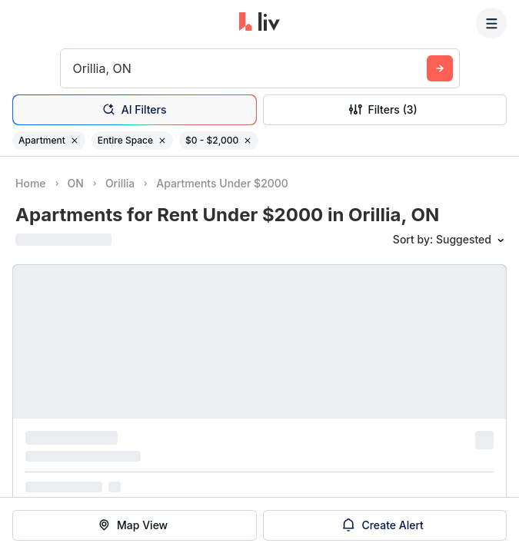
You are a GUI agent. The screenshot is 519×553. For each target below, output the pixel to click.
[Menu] (491, 23)
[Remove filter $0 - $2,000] (247, 140)
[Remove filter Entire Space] (162, 140)
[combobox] (75, 68)
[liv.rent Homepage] (259, 23)
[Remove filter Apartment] (74, 140)
